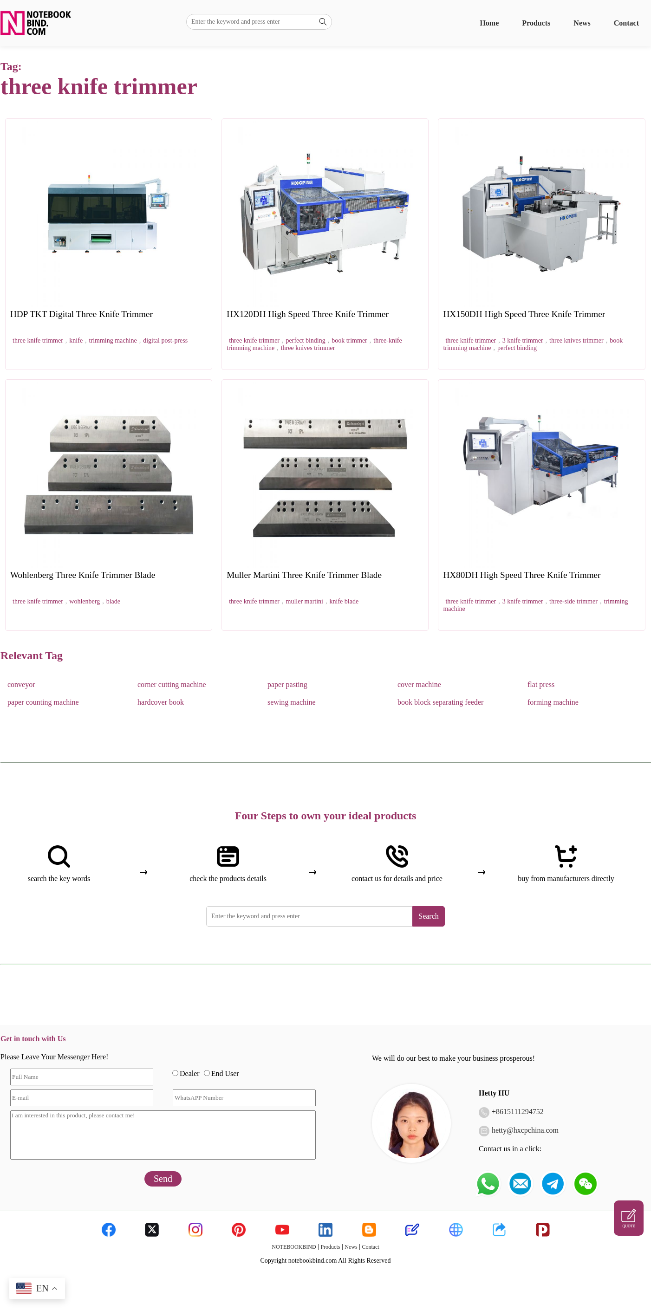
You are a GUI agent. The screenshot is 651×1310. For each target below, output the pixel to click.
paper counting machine (43, 702)
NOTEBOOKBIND (294, 1247)
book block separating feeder (440, 702)
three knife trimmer (38, 340)
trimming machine (113, 340)
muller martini (304, 601)
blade (113, 601)
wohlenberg (84, 601)
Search (428, 916)
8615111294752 (520, 1111)
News (581, 23)
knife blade (344, 601)
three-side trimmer (573, 601)
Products (536, 23)
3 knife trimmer (522, 340)
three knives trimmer (308, 347)
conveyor (21, 684)
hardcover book (160, 702)
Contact (626, 23)
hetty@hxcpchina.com (525, 1130)
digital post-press (165, 340)
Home (489, 23)
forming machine (553, 702)
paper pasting (287, 684)
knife (76, 340)
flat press (540, 684)
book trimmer (349, 340)
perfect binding (306, 340)
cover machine (419, 684)
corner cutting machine (171, 684)
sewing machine (291, 702)
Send (163, 1179)
